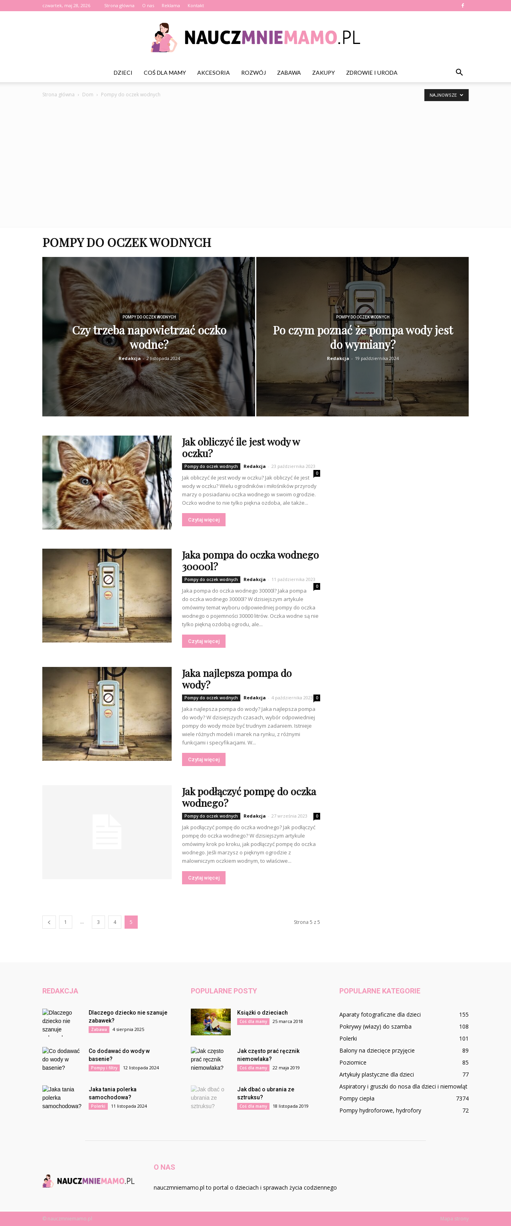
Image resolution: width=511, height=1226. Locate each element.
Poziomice (352, 1062)
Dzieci (123, 72)
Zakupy (323, 72)
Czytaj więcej (204, 520)
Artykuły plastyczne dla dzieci (376, 1074)
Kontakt (196, 5)
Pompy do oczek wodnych (149, 317)
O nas (148, 5)
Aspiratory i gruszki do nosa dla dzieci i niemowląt (403, 1086)
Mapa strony (454, 1218)
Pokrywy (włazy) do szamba (375, 1026)
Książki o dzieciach (262, 1012)
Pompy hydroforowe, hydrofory (380, 1110)
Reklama (171, 5)
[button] (459, 72)
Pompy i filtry (104, 1068)
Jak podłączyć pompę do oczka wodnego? (249, 796)
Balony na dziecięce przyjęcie (377, 1050)
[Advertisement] (255, 159)
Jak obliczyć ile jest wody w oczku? (240, 447)
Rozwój (253, 72)
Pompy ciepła (356, 1098)
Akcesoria (213, 72)
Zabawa (289, 72)
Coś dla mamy (165, 72)
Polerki (98, 1106)
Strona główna (119, 5)
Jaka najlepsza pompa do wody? (237, 678)
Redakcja (130, 358)
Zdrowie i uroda (372, 72)
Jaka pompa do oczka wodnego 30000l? (250, 560)
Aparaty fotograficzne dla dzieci (380, 1014)
